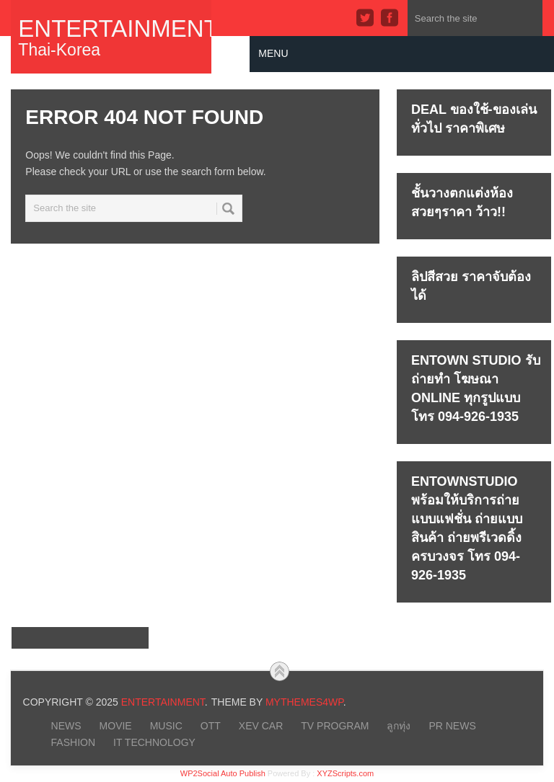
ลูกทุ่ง (398, 726)
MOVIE (116, 726)
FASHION (73, 742)
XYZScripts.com (345, 773)
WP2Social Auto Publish (222, 773)
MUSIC (166, 726)
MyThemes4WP (304, 702)
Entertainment (111, 28)
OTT (211, 726)
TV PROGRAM (335, 726)
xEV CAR (261, 726)
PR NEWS (451, 726)
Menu (273, 53)
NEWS (66, 726)
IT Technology (154, 742)
